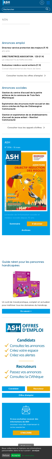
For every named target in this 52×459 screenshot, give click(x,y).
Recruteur (38, 388)
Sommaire (15, 223)
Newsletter (26, 409)
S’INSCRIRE (26, 433)
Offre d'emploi (26, 395)
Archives (26, 230)
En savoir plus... (28, 455)
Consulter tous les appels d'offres (24, 127)
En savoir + (26, 311)
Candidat (13, 388)
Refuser (6, 455)
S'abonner (37, 223)
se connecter (40, 3)
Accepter (16, 455)
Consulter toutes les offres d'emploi (24, 75)
